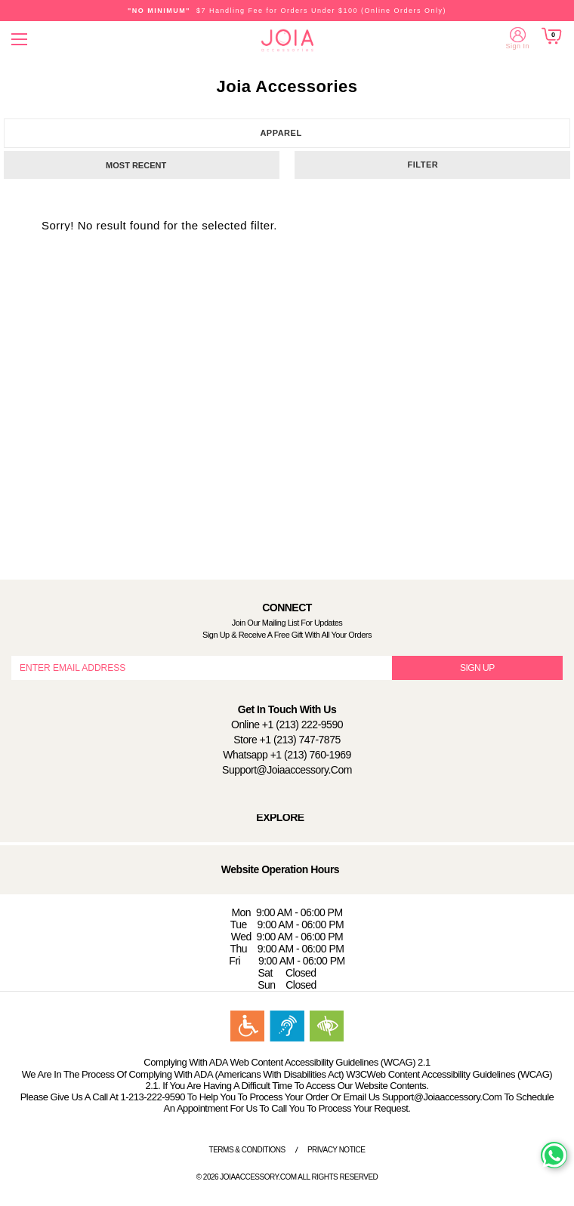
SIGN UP (477, 668)
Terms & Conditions (247, 1150)
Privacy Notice (336, 1150)
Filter (423, 164)
